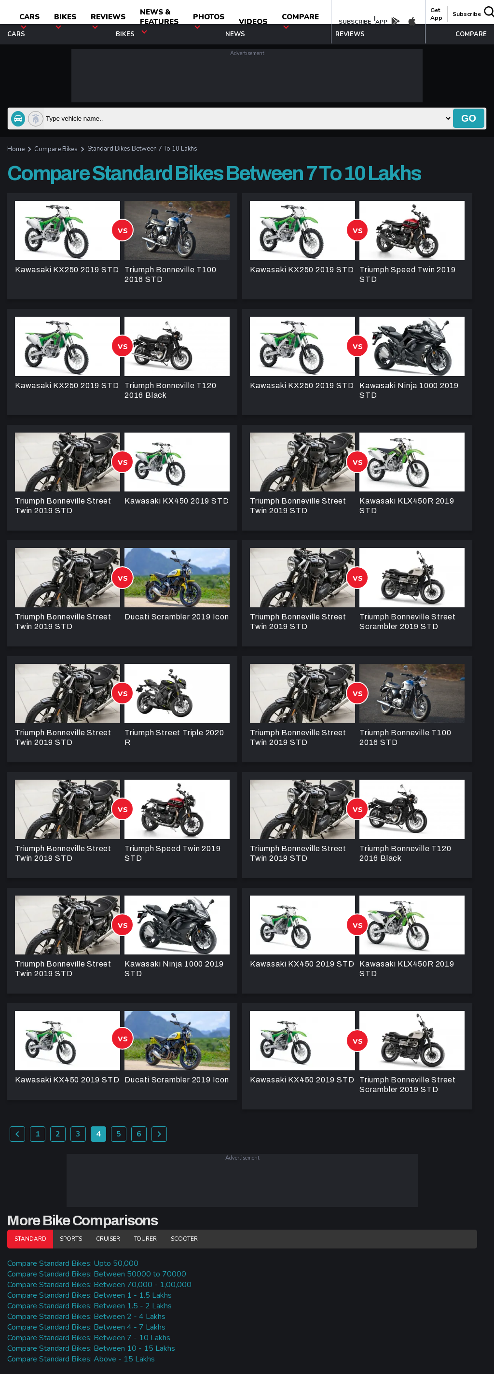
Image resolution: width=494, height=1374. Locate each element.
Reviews (108, 20)
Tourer (145, 1239)
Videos (253, 22)
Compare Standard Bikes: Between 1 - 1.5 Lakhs (89, 1295)
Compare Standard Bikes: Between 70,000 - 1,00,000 (99, 1284)
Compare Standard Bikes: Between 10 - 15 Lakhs (91, 1348)
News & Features (159, 20)
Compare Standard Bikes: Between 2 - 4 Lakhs (86, 1316)
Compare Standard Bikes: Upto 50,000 (72, 1263)
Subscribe (467, 14)
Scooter (184, 1239)
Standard (30, 1239)
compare (300, 20)
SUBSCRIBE (355, 22)
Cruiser (108, 1239)
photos (208, 20)
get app (436, 14)
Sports (71, 1239)
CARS (29, 20)
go (468, 118)
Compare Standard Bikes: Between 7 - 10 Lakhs (88, 1337)
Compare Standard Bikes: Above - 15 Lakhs (81, 1359)
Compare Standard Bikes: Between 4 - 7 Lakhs (86, 1327)
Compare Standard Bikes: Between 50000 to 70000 (96, 1274)
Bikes (65, 20)
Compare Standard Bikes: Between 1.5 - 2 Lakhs (89, 1306)
